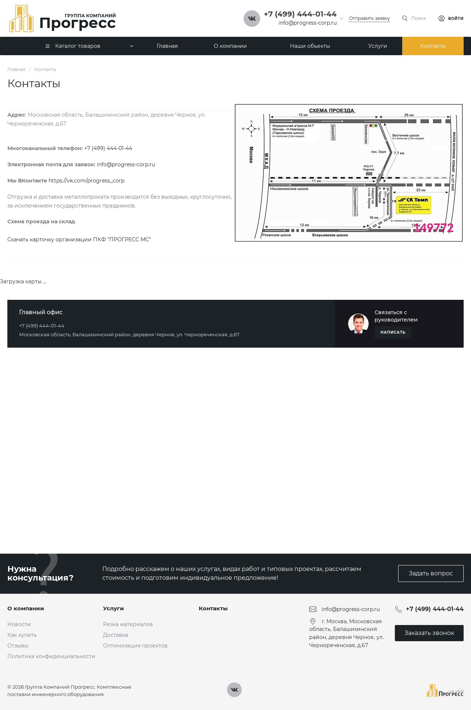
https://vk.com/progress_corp (86, 180)
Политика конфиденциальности (51, 656)
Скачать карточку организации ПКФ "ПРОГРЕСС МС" (79, 239)
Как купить (22, 635)
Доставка (115, 635)
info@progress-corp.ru (308, 22)
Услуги (113, 608)
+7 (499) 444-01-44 (108, 148)
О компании (25, 608)
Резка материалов (128, 624)
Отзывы (17, 645)
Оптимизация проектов (135, 645)
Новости (19, 624)
